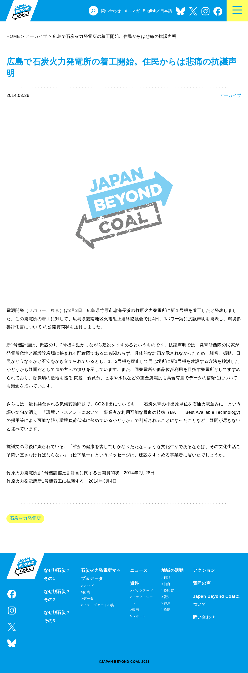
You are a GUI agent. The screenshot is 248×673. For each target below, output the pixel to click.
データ (88, 598)
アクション (204, 570)
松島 (167, 609)
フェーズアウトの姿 (98, 605)
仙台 (167, 584)
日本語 (166, 11)
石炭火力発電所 (25, 518)
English (149, 11)
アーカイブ (230, 95)
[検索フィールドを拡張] (93, 10)
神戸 (167, 603)
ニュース (139, 570)
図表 (86, 592)
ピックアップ (142, 591)
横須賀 (169, 590)
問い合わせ (204, 617)
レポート (139, 616)
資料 (134, 583)
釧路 (167, 577)
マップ (88, 586)
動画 (135, 610)
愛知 (167, 597)
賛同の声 (202, 583)
